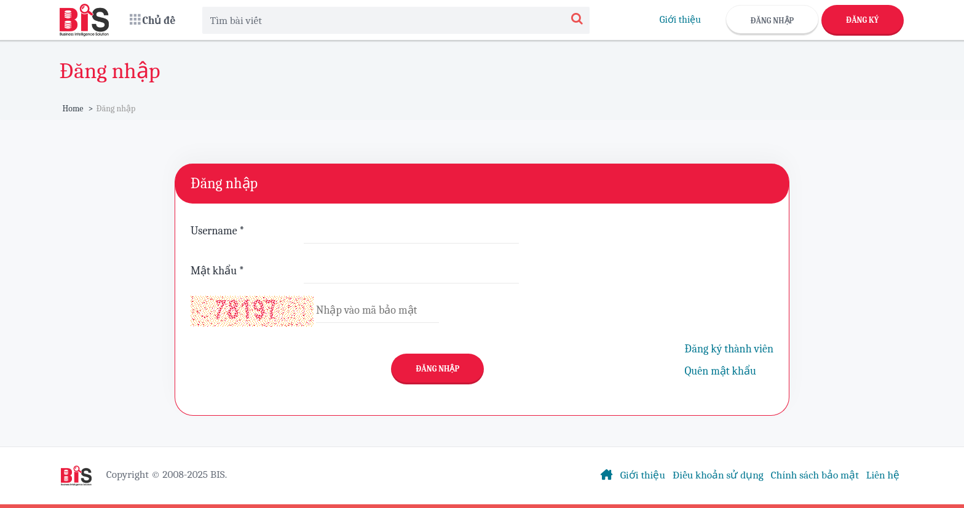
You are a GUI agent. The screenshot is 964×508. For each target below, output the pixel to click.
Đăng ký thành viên (729, 349)
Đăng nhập (772, 20)
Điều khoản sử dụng (718, 475)
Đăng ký (862, 20)
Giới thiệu (680, 19)
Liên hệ (882, 475)
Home (73, 108)
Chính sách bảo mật (815, 475)
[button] (153, 20)
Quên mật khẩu (720, 371)
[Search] (577, 20)
